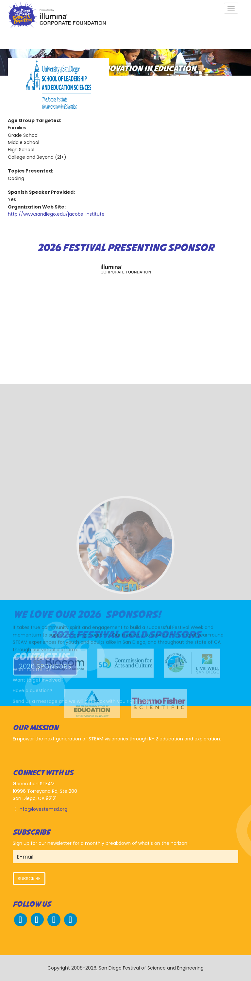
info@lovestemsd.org (43, 809)
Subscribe (29, 878)
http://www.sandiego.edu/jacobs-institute (56, 214)
